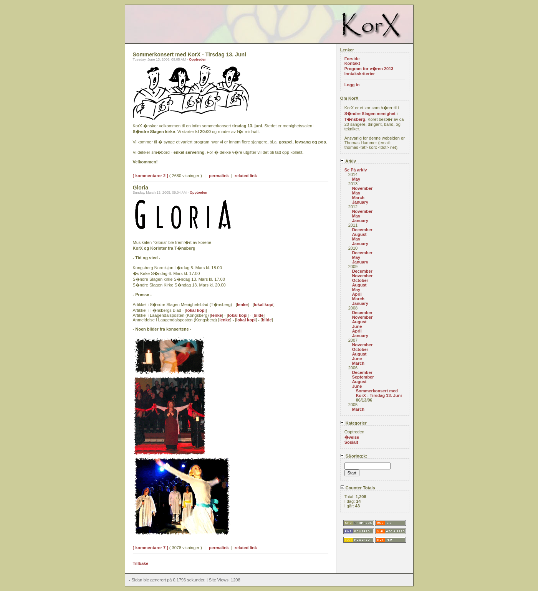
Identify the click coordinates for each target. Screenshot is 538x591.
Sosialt (351, 442)
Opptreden (198, 59)
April (357, 294)
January (360, 202)
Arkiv (348, 161)
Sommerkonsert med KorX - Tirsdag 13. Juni (379, 393)
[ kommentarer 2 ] (150, 175)
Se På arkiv (355, 170)
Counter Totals (357, 488)
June (357, 326)
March (358, 197)
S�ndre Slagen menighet (370, 113)
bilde (258, 315)
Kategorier (353, 423)
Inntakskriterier (359, 73)
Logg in (352, 84)
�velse (351, 437)
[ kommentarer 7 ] (150, 547)
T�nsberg (354, 119)
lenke (242, 304)
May (356, 179)
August (359, 234)
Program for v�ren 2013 (369, 68)
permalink (219, 175)
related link (246, 175)
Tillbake (141, 563)
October (360, 280)
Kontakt (352, 63)
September (363, 377)
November (362, 188)
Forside (352, 58)
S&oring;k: (353, 456)
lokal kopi (263, 304)
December (362, 229)
